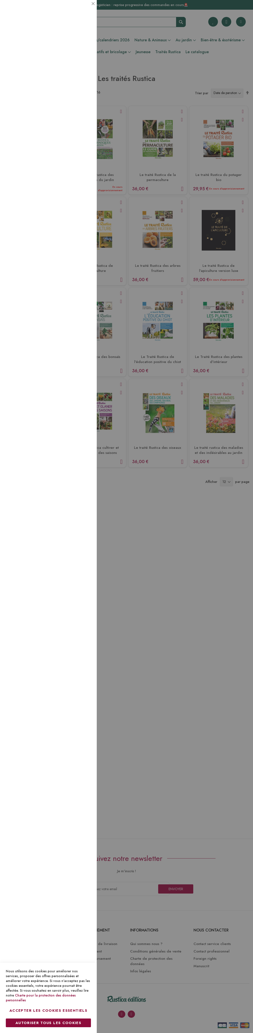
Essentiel (83, 9)
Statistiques (83, 65)
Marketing (83, 116)
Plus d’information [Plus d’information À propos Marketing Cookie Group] (76, 147)
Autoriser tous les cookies (48, 1023)
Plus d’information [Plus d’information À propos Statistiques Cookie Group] (76, 96)
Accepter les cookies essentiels (48, 1010)
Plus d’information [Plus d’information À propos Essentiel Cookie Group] (76, 45)
